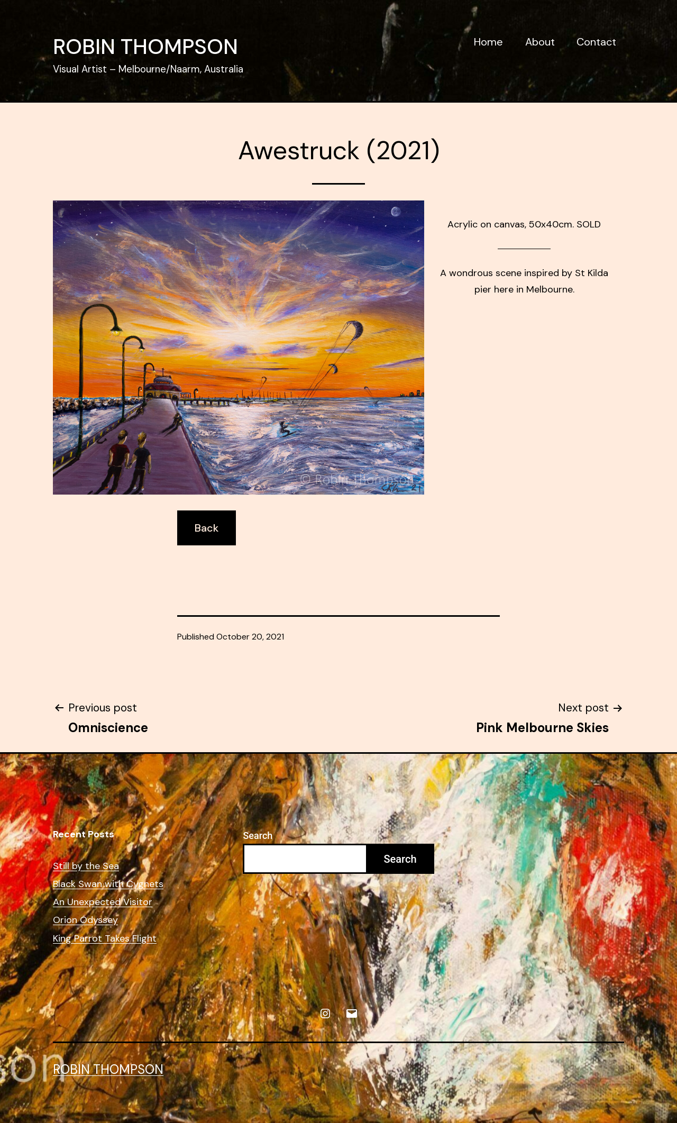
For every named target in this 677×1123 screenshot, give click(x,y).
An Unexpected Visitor (102, 902)
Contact (596, 42)
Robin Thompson (145, 46)
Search (257, 835)
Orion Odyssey (85, 920)
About (540, 42)
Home (488, 42)
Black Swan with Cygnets (108, 884)
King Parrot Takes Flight (105, 939)
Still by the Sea (86, 866)
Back (206, 528)
